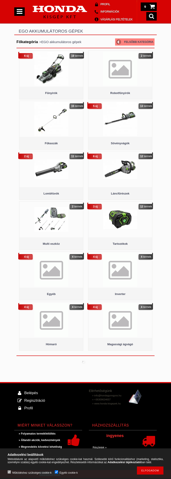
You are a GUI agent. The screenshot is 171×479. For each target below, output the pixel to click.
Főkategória (27, 42)
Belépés (31, 393)
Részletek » (100, 447)
